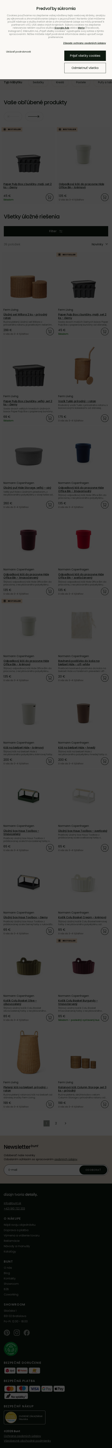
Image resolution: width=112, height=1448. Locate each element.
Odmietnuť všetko (85, 68)
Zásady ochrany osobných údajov (84, 43)
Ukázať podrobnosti (18, 51)
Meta (81, 28)
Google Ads (61, 28)
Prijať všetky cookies (85, 55)
